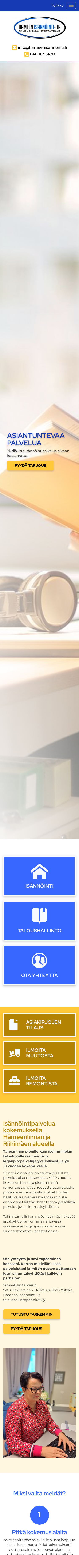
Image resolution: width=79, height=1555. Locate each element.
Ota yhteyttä (39, 975)
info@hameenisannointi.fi (42, 47)
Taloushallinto (40, 930)
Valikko (58, 5)
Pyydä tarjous (30, 465)
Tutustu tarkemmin (31, 1314)
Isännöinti (39, 886)
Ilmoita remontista (42, 1081)
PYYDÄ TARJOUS (26, 1328)
